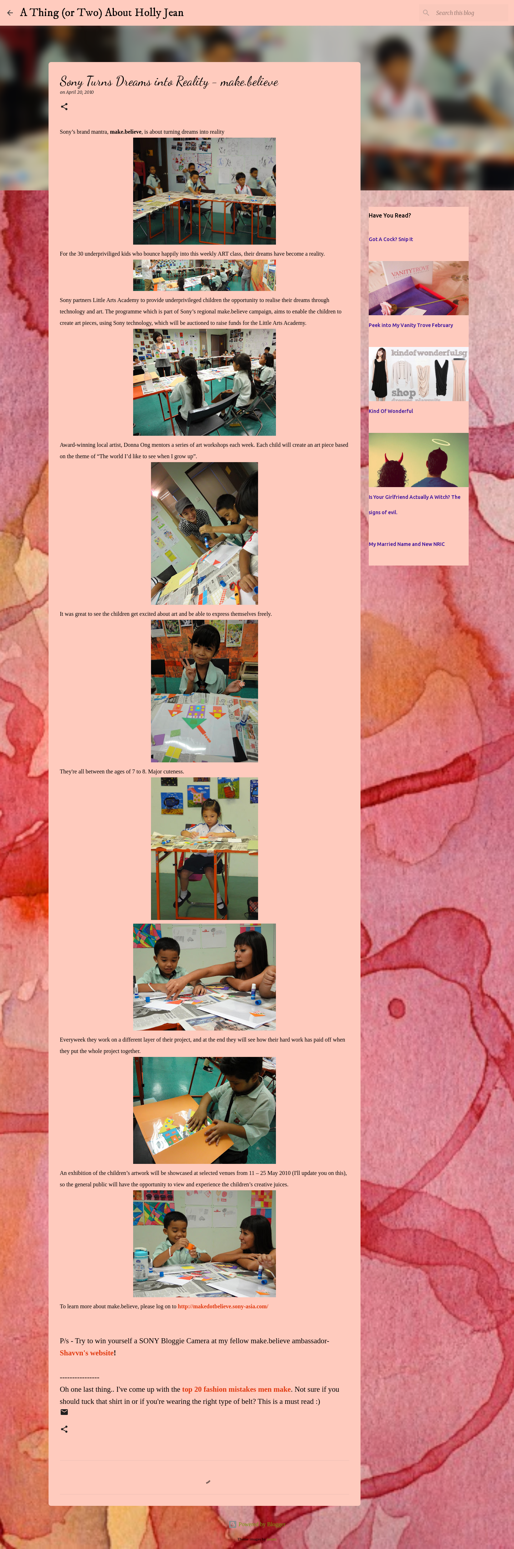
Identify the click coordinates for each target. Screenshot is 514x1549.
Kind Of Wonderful (391, 411)
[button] (64, 107)
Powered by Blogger (257, 1524)
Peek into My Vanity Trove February (411, 325)
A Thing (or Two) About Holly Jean (102, 13)
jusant (272, 1539)
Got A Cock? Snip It (391, 239)
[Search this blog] (470, 12)
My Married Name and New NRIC (407, 544)
